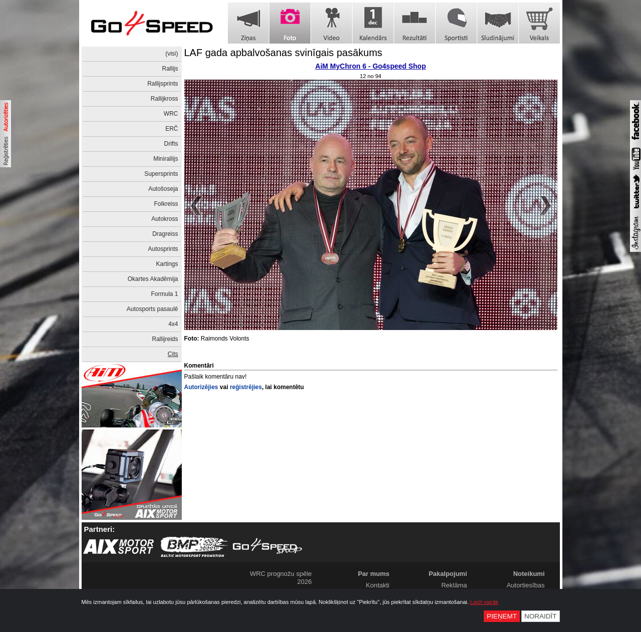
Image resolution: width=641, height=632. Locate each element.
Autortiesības (526, 585)
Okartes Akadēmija (153, 278)
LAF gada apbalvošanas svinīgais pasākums (283, 52)
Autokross (164, 218)
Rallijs (170, 68)
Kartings (167, 263)
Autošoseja (163, 188)
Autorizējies (201, 387)
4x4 (173, 324)
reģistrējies (246, 387)
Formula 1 (164, 293)
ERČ (171, 128)
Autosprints (163, 248)
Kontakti (378, 585)
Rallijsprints (162, 83)
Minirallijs (165, 158)
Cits (173, 354)
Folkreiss (166, 203)
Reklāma (454, 585)
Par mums (374, 573)
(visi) (171, 53)
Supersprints (161, 173)
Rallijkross (164, 98)
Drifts (171, 143)
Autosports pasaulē (152, 308)
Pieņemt (502, 616)
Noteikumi (529, 573)
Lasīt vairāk (484, 602)
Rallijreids (165, 339)
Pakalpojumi (448, 573)
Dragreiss (165, 233)
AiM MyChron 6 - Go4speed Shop (370, 66)
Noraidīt (540, 616)
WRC (171, 113)
